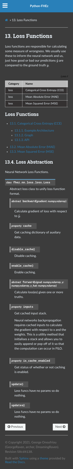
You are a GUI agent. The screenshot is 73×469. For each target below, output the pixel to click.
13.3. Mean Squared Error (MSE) (32, 151)
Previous (15, 426)
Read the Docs (15, 462)
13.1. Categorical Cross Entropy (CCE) (36, 123)
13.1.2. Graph (23, 135)
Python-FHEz (39, 6)
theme (44, 458)
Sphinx (24, 458)
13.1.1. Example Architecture (34, 130)
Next (60, 426)
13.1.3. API (21, 140)
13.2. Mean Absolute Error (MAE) (32, 147)
